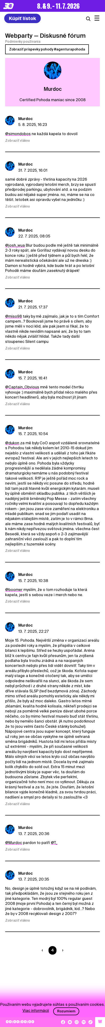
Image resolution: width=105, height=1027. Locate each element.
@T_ (54, 842)
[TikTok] (90, 1022)
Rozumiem (66, 1011)
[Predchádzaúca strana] (43, 950)
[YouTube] (70, 1022)
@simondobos (18, 134)
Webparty (19, 35)
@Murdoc (13, 842)
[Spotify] (84, 1022)
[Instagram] (77, 1022)
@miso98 (13, 316)
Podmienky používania (22, 41)
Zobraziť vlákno (17, 140)
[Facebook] (63, 1022)
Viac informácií (35, 1010)
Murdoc (25, 118)
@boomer (13, 589)
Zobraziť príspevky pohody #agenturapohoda (47, 49)
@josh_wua (15, 245)
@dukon (12, 443)
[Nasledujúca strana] (62, 950)
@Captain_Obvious (22, 387)
